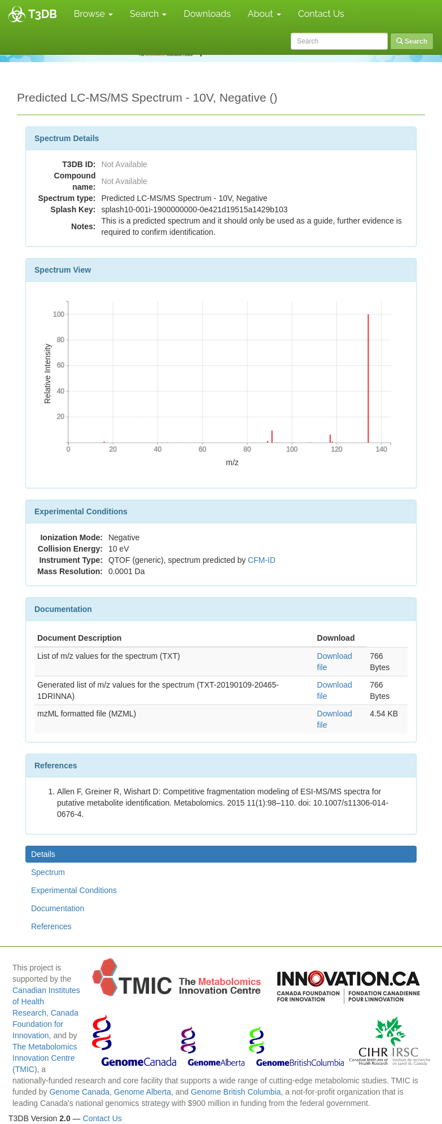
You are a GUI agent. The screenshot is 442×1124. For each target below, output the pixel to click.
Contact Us (321, 13)
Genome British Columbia (236, 1091)
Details (43, 854)
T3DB (42, 14)
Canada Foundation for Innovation (45, 1024)
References (51, 926)
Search (148, 13)
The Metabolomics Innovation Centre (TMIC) (44, 1058)
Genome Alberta (142, 1091)
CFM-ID (261, 560)
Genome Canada (79, 1091)
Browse (93, 13)
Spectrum (48, 872)
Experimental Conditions (74, 890)
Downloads (206, 13)
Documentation (57, 908)
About (264, 13)
